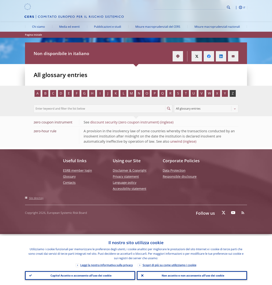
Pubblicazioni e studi (107, 27)
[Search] (208, 7)
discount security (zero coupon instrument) (124, 122)
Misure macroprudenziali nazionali (217, 27)
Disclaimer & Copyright (129, 170)
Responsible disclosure (180, 176)
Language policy (124, 182)
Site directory (36, 198)
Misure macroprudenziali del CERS (157, 27)
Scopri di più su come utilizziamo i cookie (169, 264)
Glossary (69, 176)
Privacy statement (126, 176)
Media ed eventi (69, 27)
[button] (235, 7)
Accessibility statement (129, 188)
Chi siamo (38, 27)
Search (228, 7)
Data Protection (174, 170)
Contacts (69, 182)
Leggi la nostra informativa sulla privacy (106, 264)
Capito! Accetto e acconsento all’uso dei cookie (80, 275)
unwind (176, 141)
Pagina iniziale (33, 34)
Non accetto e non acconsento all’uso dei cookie (192, 275)
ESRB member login (77, 170)
